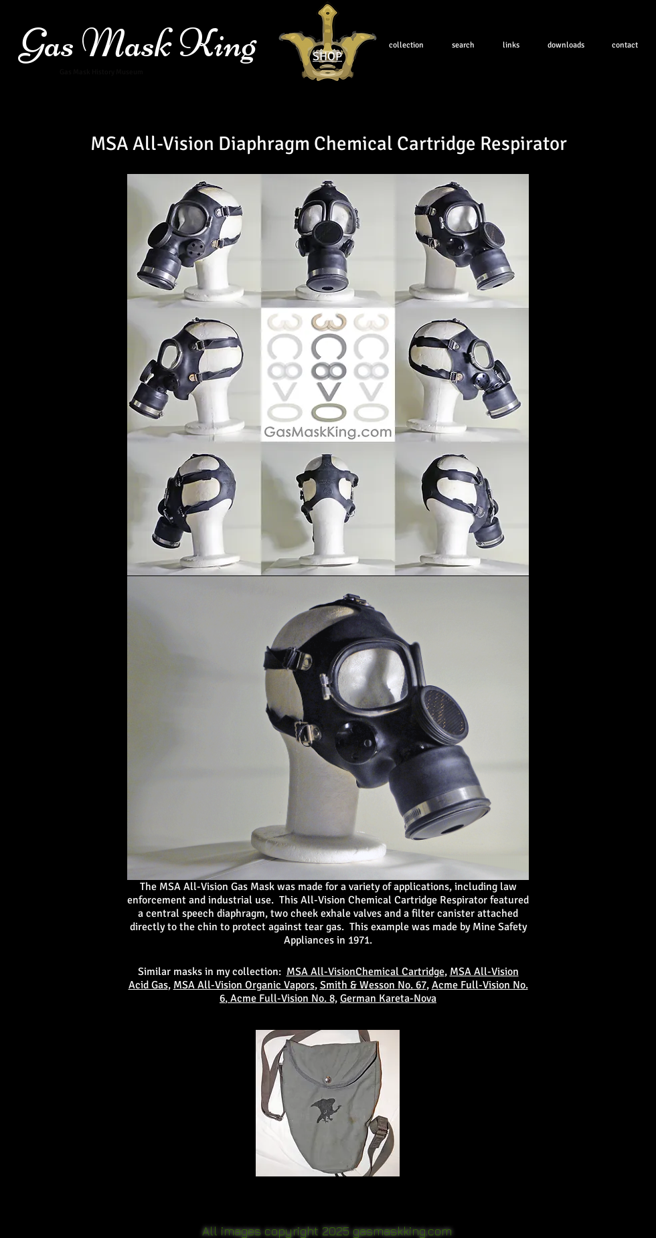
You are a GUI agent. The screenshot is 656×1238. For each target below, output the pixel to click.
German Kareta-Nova (388, 998)
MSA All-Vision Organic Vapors (244, 985)
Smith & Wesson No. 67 (373, 985)
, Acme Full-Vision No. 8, (281, 998)
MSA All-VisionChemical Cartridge (365, 971)
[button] (328, 1103)
